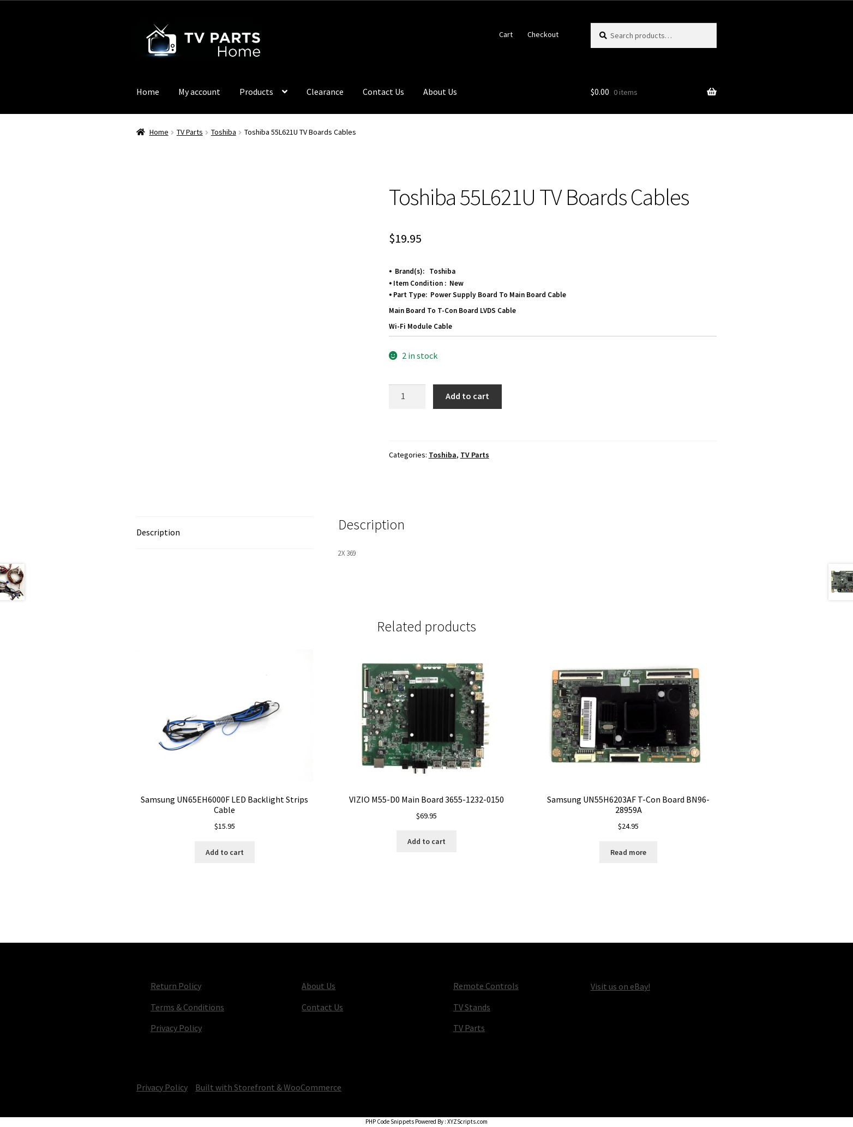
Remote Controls (486, 985)
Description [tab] (158, 532)
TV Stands (471, 1007)
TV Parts (190, 132)
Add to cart (467, 395)
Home (147, 91)
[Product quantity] (407, 396)
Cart (506, 34)
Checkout (542, 34)
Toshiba (223, 132)
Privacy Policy (176, 1027)
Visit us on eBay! (620, 986)
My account (199, 91)
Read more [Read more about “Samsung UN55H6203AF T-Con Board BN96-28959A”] (628, 852)
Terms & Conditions (187, 1007)
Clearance (325, 91)
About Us (440, 91)
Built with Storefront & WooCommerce (268, 1087)
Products (256, 91)
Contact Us (383, 91)
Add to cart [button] (225, 852)
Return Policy (176, 985)
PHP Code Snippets (389, 1121)
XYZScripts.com (467, 1121)
